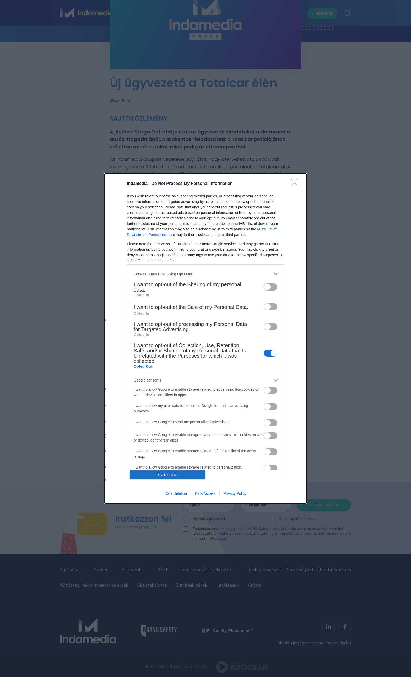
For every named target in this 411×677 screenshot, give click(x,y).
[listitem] (205, 274)
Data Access (205, 493)
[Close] (296, 184)
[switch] (270, 287)
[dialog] (205, 338)
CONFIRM (167, 475)
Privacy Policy (235, 493)
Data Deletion (176, 493)
